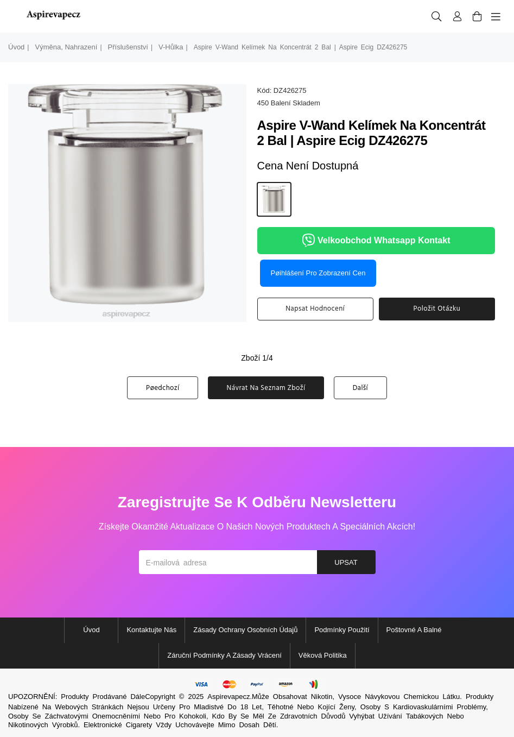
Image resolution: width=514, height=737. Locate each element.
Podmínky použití (341, 630)
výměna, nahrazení (66, 47)
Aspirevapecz (228, 696)
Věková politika (323, 655)
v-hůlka (170, 47)
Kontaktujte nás (151, 630)
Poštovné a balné (414, 630)
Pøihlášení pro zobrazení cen (318, 273)
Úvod (16, 47)
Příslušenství (128, 47)
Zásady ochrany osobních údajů (245, 630)
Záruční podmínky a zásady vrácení (224, 655)
